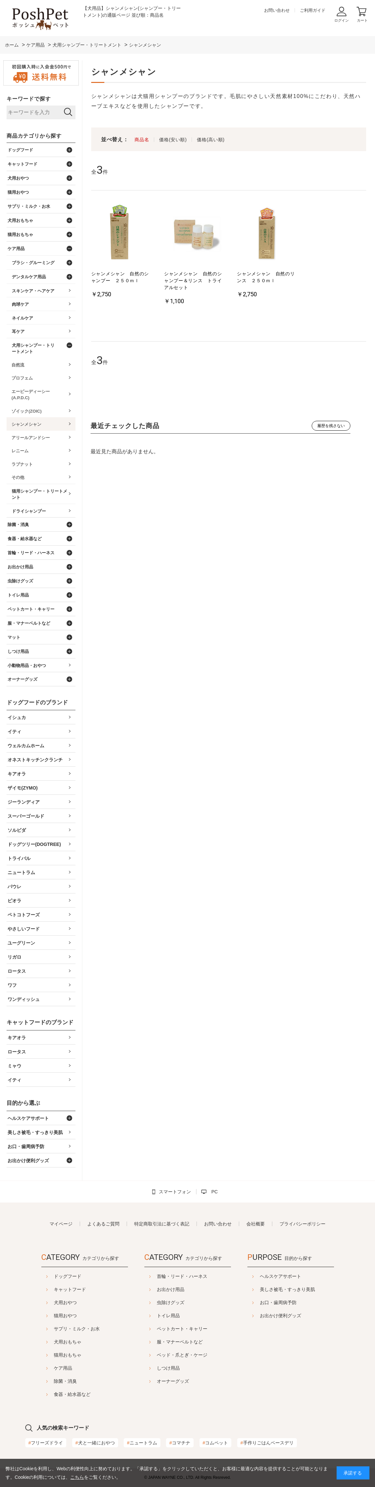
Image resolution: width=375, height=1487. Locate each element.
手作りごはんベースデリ (267, 1442)
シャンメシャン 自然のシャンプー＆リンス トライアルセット (193, 280)
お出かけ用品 (170, 1289)
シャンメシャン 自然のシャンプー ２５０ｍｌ (120, 277)
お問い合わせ (277, 10)
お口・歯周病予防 (294, 1302)
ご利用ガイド (312, 10)
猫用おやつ (48, 1315)
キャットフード (53, 1289)
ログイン (341, 20)
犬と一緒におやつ (95, 1442)
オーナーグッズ (173, 1381)
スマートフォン (175, 1191)
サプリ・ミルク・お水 (60, 1328)
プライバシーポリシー (302, 1224)
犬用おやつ (48, 1302)
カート (362, 20)
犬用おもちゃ (51, 1341)
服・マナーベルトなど (180, 1341)
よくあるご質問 (103, 1224)
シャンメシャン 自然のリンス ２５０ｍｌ (266, 277)
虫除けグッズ (170, 1302)
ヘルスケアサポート (297, 1276)
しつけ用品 (168, 1368)
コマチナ (179, 1442)
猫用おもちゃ (51, 1355)
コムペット (215, 1442)
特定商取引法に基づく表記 (161, 1224)
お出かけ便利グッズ (297, 1315)
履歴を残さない (331, 425)
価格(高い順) (210, 139)
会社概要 (255, 1224)
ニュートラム (142, 1442)
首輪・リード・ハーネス (182, 1276)
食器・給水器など (55, 1394)
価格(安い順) (173, 139)
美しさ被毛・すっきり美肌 (303, 1289)
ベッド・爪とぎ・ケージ (182, 1355)
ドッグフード (51, 1276)
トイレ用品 (168, 1315)
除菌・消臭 (48, 1381)
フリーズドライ (46, 1442)
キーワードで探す (29, 99)
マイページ (61, 1224)
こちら (77, 1477)
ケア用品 (46, 1368)
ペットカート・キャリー (182, 1328)
